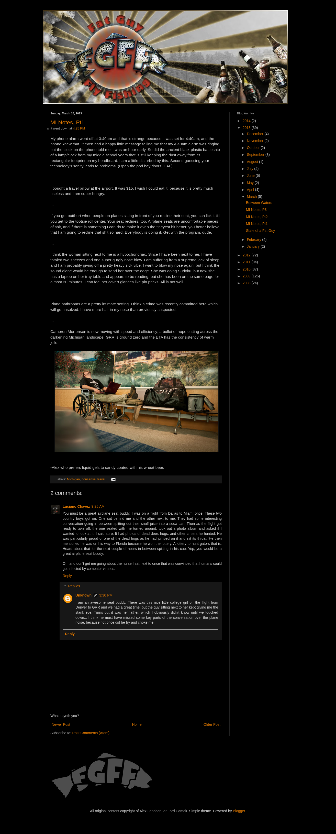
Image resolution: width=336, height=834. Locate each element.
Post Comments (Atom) (90, 733)
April (251, 190)
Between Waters (259, 203)
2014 (247, 121)
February (254, 239)
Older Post (212, 724)
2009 (247, 276)
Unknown (83, 595)
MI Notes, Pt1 (67, 122)
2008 (247, 283)
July (250, 169)
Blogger (239, 811)
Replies (74, 586)
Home (136, 724)
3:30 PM (106, 595)
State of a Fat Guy (260, 231)
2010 (247, 269)
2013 (247, 128)
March (252, 196)
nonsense (89, 479)
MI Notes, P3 (256, 210)
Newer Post (61, 724)
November (255, 141)
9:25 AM (98, 506)
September (256, 155)
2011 (247, 262)
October (254, 148)
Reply (67, 576)
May (250, 183)
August (253, 162)
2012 (247, 255)
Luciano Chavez (76, 506)
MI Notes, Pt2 (257, 217)
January (254, 246)
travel (101, 479)
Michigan (73, 479)
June (251, 176)
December (255, 134)
